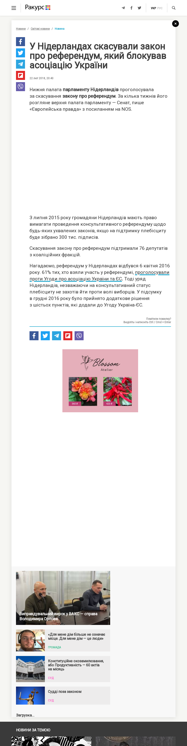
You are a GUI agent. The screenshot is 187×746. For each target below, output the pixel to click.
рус (159, 8)
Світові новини (40, 28)
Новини (21, 28)
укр (153, 8)
